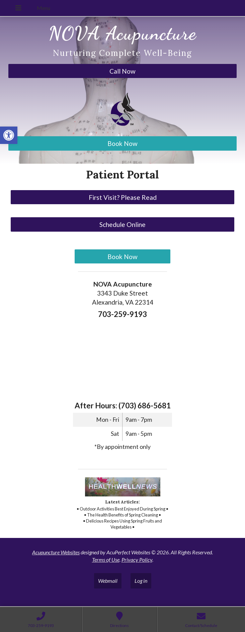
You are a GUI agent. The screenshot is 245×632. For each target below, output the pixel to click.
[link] (8, 135)
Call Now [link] (122, 71)
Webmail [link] (107, 580)
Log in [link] (141, 580)
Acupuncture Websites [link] (56, 552)
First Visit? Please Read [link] (123, 197)
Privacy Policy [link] (136, 559)
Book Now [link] (122, 143)
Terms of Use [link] (105, 559)
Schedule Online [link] (122, 224)
